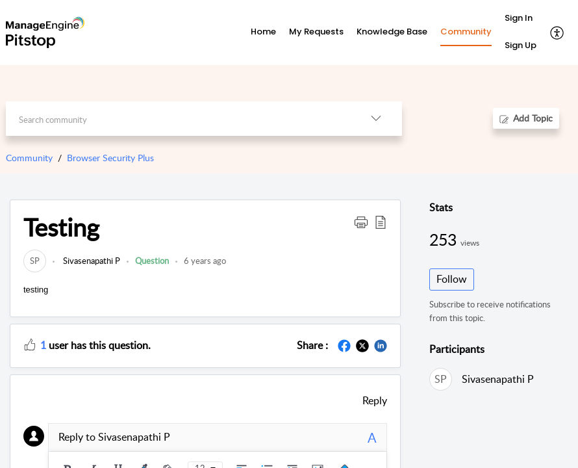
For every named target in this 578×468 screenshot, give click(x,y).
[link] (34, 260)
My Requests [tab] (316, 31)
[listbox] (376, 118)
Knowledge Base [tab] (392, 31)
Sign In (519, 18)
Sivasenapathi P (90, 260)
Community (29, 157)
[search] (178, 118)
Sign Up (520, 45)
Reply (374, 400)
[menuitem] (520, 18)
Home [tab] (263, 31)
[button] (361, 221)
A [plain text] (372, 437)
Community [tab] (466, 31)
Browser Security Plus (110, 157)
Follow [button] (451, 279)
